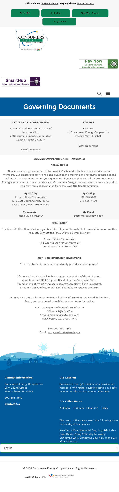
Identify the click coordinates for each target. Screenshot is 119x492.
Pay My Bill (25, 13)
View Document (30, 149)
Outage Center (59, 21)
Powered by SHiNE (35, 476)
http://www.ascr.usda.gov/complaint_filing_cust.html (69, 284)
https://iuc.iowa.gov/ (30, 215)
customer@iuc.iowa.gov (88, 215)
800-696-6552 (50, 3)
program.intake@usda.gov (64, 332)
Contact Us (55, 13)
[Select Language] (59, 448)
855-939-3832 (85, 3)
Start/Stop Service (90, 13)
